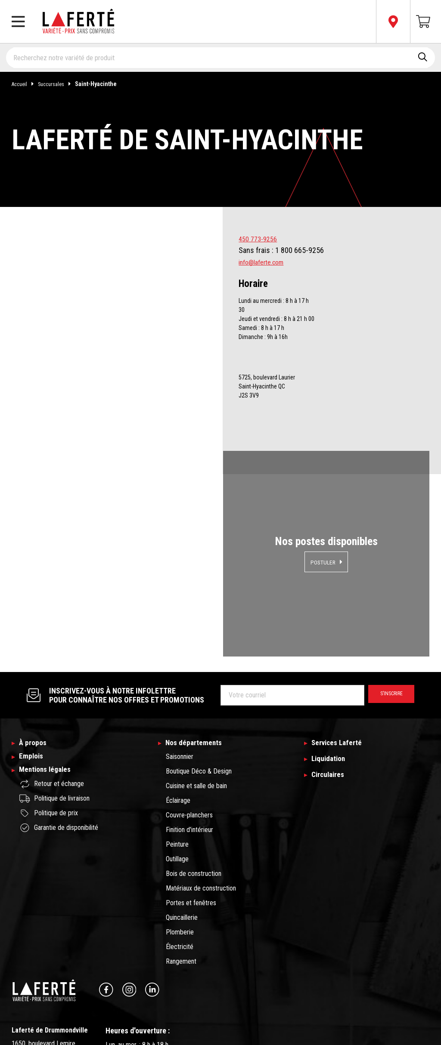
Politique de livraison (54, 688)
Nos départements (197, 624)
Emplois (33, 641)
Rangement (181, 843)
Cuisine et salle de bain (196, 667)
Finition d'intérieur (189, 711)
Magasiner (111, 502)
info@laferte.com (265, 261)
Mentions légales (49, 659)
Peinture (177, 726)
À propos (34, 624)
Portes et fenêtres (191, 784)
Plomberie (180, 814)
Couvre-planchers (189, 697)
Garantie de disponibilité (58, 717)
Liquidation (331, 641)
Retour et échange (51, 673)
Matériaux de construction (201, 770)
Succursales (61, 83)
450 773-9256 (260, 238)
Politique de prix (48, 702)
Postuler (323, 502)
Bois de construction (193, 755)
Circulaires (330, 659)
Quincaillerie (182, 799)
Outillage (177, 741)
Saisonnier (179, 638)
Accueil (26, 83)
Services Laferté (340, 624)
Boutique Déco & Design (199, 653)
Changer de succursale (49, 999)
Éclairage (178, 682)
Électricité (179, 828)
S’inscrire (387, 575)
